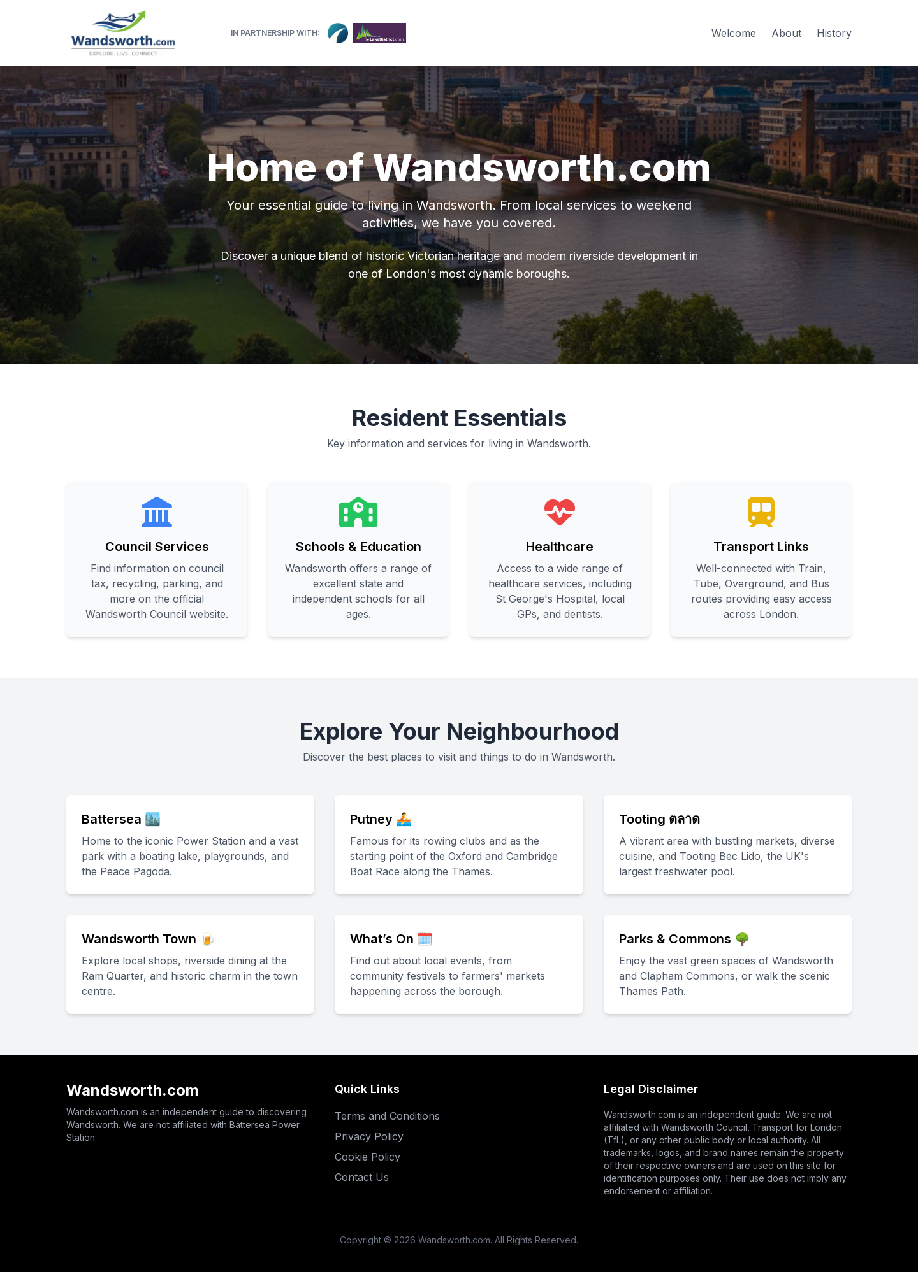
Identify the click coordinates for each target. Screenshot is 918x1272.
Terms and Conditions (387, 1116)
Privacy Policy (369, 1136)
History (834, 33)
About (786, 33)
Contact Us (362, 1177)
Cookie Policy (367, 1156)
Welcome (733, 33)
